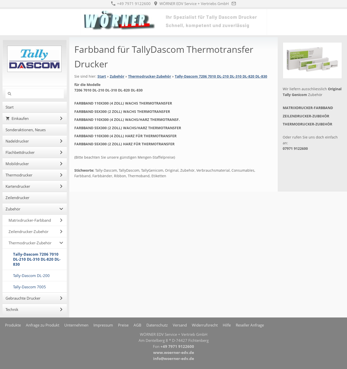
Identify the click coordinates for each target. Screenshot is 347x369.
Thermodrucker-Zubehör (149, 76)
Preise (123, 325)
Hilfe (227, 325)
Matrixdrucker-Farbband (308, 107)
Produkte (13, 325)
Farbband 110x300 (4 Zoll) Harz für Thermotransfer (125, 135)
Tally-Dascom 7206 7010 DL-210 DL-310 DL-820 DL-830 (221, 76)
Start (101, 76)
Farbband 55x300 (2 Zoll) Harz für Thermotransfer (124, 144)
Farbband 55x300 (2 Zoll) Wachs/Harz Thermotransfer (127, 127)
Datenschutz (157, 325)
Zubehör (117, 76)
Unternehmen (76, 325)
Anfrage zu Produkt (42, 325)
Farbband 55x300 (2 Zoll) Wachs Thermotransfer (122, 111)
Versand (180, 325)
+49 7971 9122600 (131, 3)
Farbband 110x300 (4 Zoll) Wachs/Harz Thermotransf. (127, 119)
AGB (137, 325)
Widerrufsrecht (205, 325)
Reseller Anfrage (250, 325)
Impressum (103, 325)
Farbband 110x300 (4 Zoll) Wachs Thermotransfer (123, 103)
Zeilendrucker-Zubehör (306, 116)
